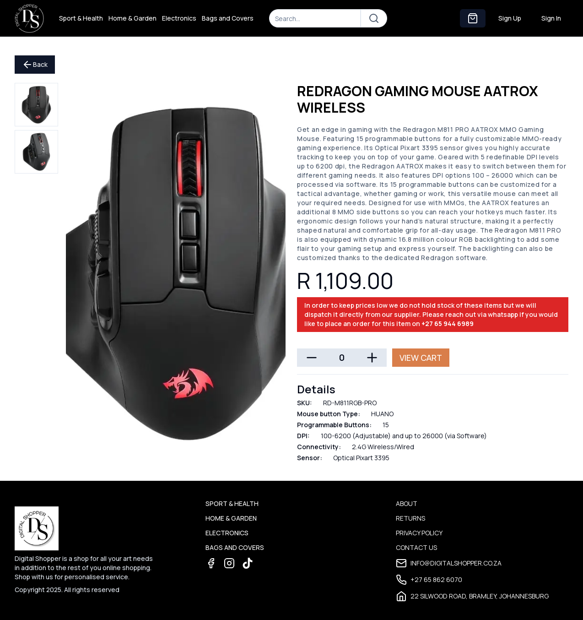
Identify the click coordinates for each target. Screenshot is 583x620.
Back (35, 64)
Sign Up (509, 18)
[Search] (315, 18)
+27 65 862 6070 (429, 579)
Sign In (551, 18)
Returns (410, 518)
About (406, 503)
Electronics (179, 18)
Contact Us (416, 547)
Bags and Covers (228, 18)
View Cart (420, 357)
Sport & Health (81, 18)
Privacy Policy (419, 532)
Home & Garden (132, 18)
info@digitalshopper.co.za (449, 563)
